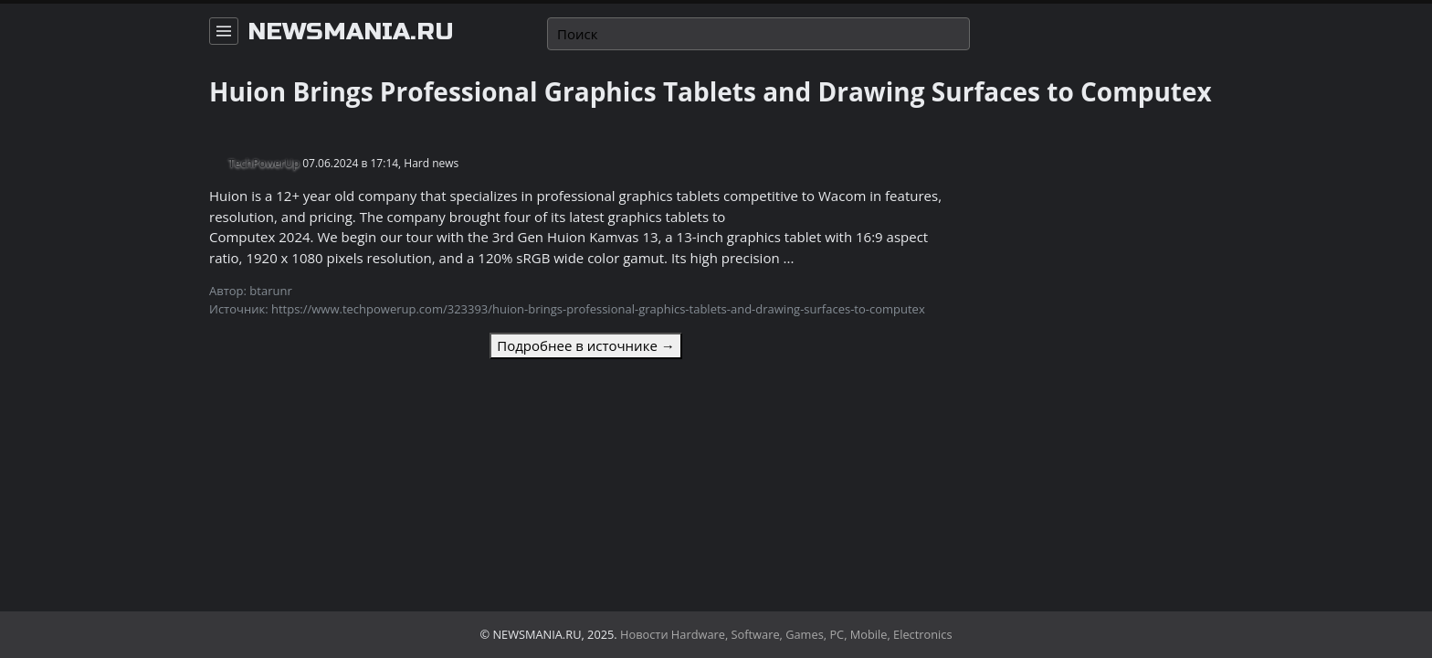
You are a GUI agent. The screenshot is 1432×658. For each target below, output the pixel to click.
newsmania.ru (350, 32)
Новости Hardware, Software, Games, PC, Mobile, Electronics (786, 634)
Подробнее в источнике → (585, 345)
